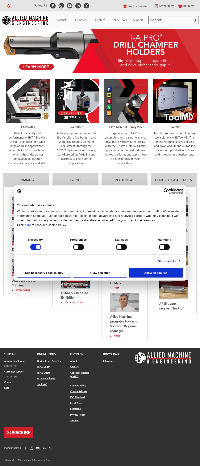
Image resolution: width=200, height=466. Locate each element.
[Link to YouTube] (37, 448)
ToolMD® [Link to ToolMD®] (42, 384)
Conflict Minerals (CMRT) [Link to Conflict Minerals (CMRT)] (79, 374)
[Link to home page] (25, 20)
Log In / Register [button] (138, 6)
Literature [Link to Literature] (108, 361)
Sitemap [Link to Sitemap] (74, 420)
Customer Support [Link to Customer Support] (14, 371)
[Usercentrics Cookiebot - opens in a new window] (166, 191)
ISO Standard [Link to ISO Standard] (77, 397)
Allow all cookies (155, 272)
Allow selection (100, 272)
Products (61, 20)
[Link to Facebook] (25, 448)
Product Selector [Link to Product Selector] (46, 378)
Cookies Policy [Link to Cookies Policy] (78, 385)
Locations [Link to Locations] (75, 408)
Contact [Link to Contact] (8, 382)
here (28, 224)
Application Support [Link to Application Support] (15, 361)
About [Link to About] (73, 361)
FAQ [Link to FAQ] (6, 388)
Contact (100, 20)
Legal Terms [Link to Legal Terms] (76, 403)
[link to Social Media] (53, 5)
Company (81, 20)
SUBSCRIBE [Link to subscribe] (19, 432)
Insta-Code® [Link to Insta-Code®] (43, 366)
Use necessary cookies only (44, 272)
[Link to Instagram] (31, 448)
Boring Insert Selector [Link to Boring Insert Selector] (49, 361)
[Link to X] (50, 448)
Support (138, 20)
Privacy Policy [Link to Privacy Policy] (77, 414)
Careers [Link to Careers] (74, 366)
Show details (167, 261)
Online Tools (119, 20)
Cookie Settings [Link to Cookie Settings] (78, 391)
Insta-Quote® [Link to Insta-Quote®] (44, 372)
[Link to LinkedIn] (44, 448)
